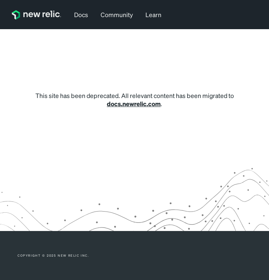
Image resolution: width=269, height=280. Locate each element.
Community (117, 14)
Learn (153, 14)
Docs (81, 14)
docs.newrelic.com (134, 104)
